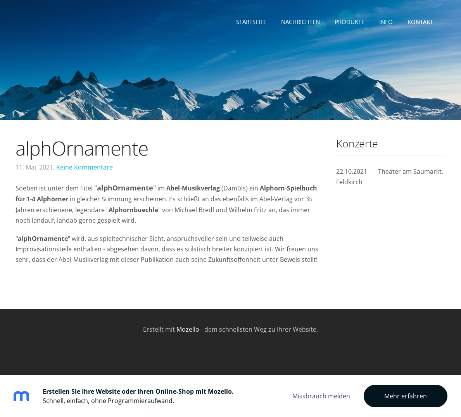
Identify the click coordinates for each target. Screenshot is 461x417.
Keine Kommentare (84, 167)
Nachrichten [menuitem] (300, 22)
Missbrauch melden (321, 396)
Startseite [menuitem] (251, 22)
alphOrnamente (82, 148)
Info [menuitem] (386, 22)
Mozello (187, 329)
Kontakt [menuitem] (420, 22)
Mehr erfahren (405, 396)
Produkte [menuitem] (349, 22)
